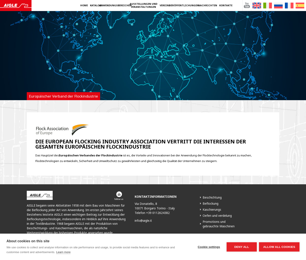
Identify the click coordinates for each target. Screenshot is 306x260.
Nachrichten (207, 5)
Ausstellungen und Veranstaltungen (143, 5)
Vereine (165, 5)
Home (84, 5)
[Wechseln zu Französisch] (289, 5)
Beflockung (210, 203)
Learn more (63, 252)
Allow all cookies (279, 247)
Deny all (241, 247)
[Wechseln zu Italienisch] (267, 5)
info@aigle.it (143, 220)
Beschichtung (212, 197)
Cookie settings (209, 247)
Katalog (95, 5)
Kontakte (225, 5)
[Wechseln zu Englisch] (256, 5)
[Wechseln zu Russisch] (278, 5)
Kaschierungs (212, 209)
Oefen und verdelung (217, 215)
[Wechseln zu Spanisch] (300, 5)
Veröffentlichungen (184, 5)
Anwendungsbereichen (115, 5)
